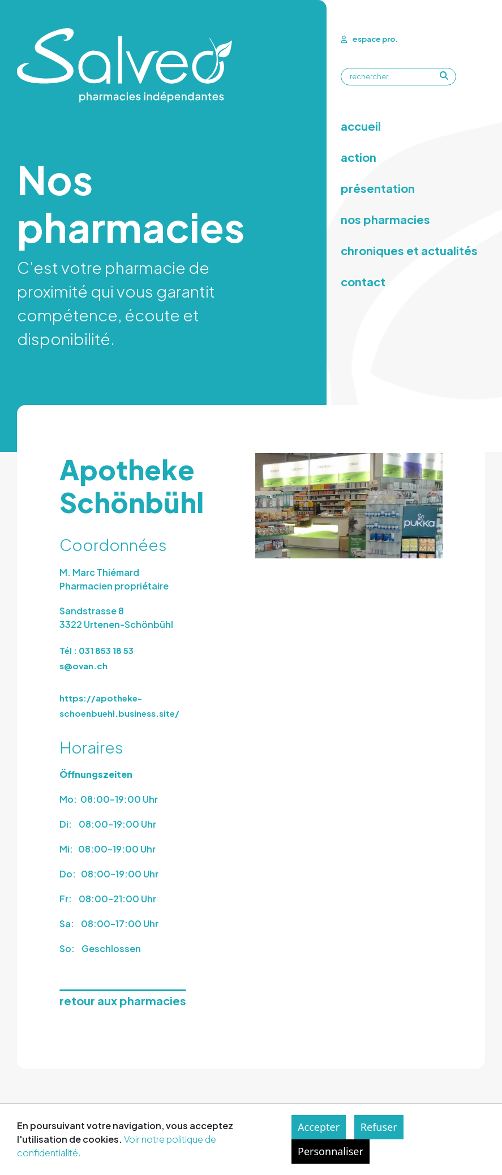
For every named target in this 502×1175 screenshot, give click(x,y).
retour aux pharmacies (122, 1000)
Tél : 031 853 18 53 (96, 650)
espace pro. (369, 39)
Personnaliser (330, 1151)
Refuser (379, 1127)
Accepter (319, 1127)
